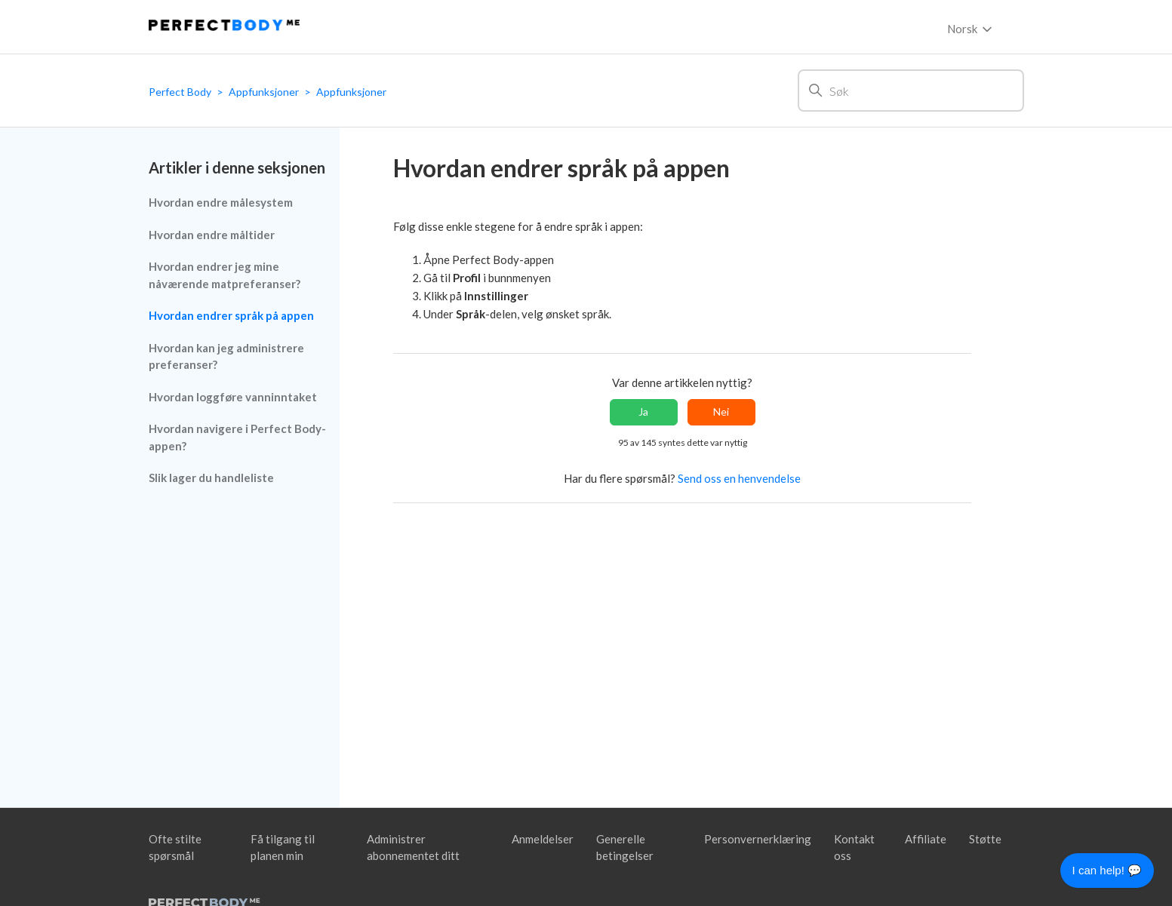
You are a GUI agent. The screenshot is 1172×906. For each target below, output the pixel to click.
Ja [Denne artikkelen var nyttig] (643, 411)
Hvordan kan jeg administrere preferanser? (226, 356)
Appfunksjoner (264, 91)
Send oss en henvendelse (739, 478)
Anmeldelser (543, 839)
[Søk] (911, 90)
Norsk (971, 29)
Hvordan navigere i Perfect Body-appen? (237, 437)
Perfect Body (180, 91)
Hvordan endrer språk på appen (231, 315)
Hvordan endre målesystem (221, 202)
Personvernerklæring (757, 839)
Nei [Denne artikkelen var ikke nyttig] (721, 411)
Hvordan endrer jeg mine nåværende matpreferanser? (224, 275)
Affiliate (925, 839)
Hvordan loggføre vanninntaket (233, 397)
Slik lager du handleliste (211, 477)
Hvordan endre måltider (212, 234)
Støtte (985, 839)
